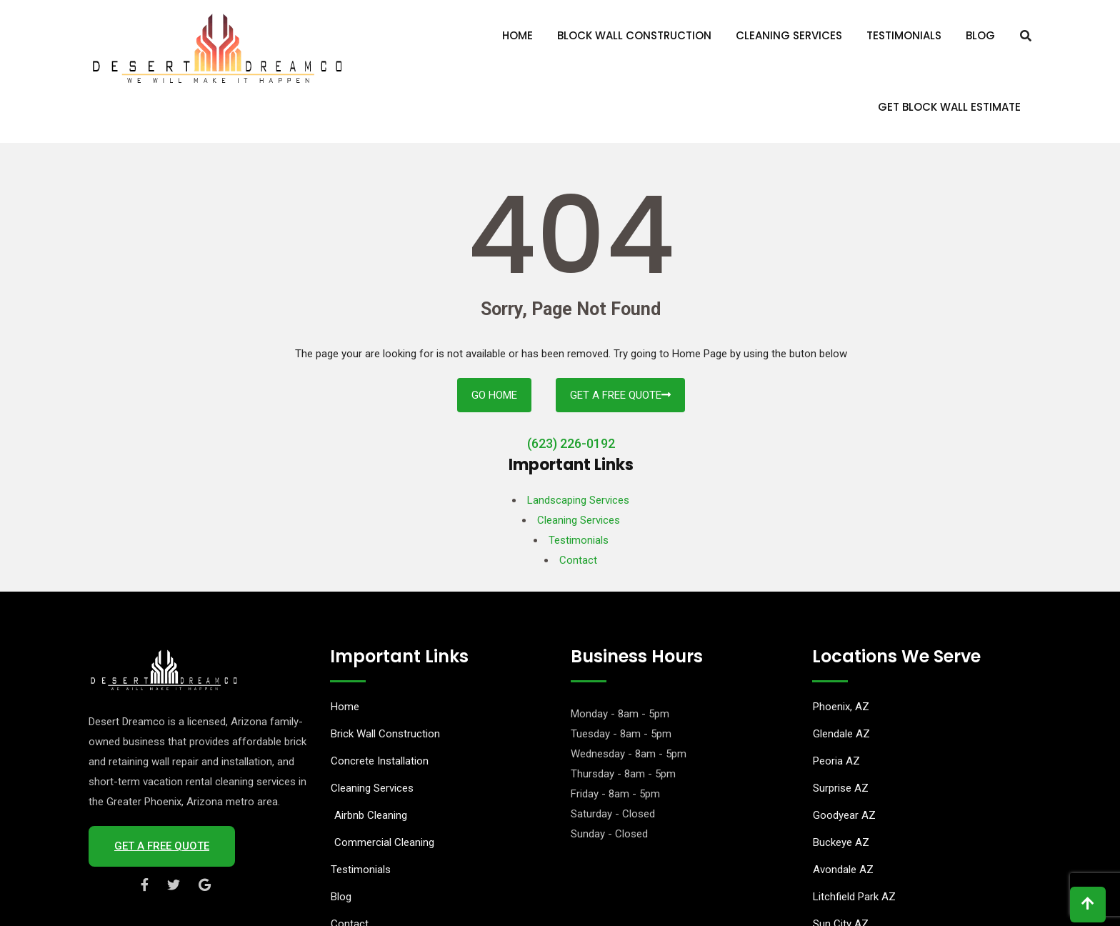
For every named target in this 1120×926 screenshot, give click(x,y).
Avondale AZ (843, 869)
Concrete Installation (380, 761)
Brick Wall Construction (385, 733)
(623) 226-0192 (571, 443)
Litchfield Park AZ (854, 896)
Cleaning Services (789, 35)
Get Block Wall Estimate (949, 106)
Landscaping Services (578, 500)
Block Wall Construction (634, 35)
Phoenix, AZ (841, 706)
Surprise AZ (841, 788)
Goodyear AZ (844, 815)
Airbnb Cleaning (370, 815)
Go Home (494, 395)
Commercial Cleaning (384, 842)
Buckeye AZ (841, 842)
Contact (578, 560)
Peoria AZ (836, 761)
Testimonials (903, 35)
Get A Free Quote (620, 395)
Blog (980, 35)
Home (517, 35)
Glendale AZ (841, 733)
